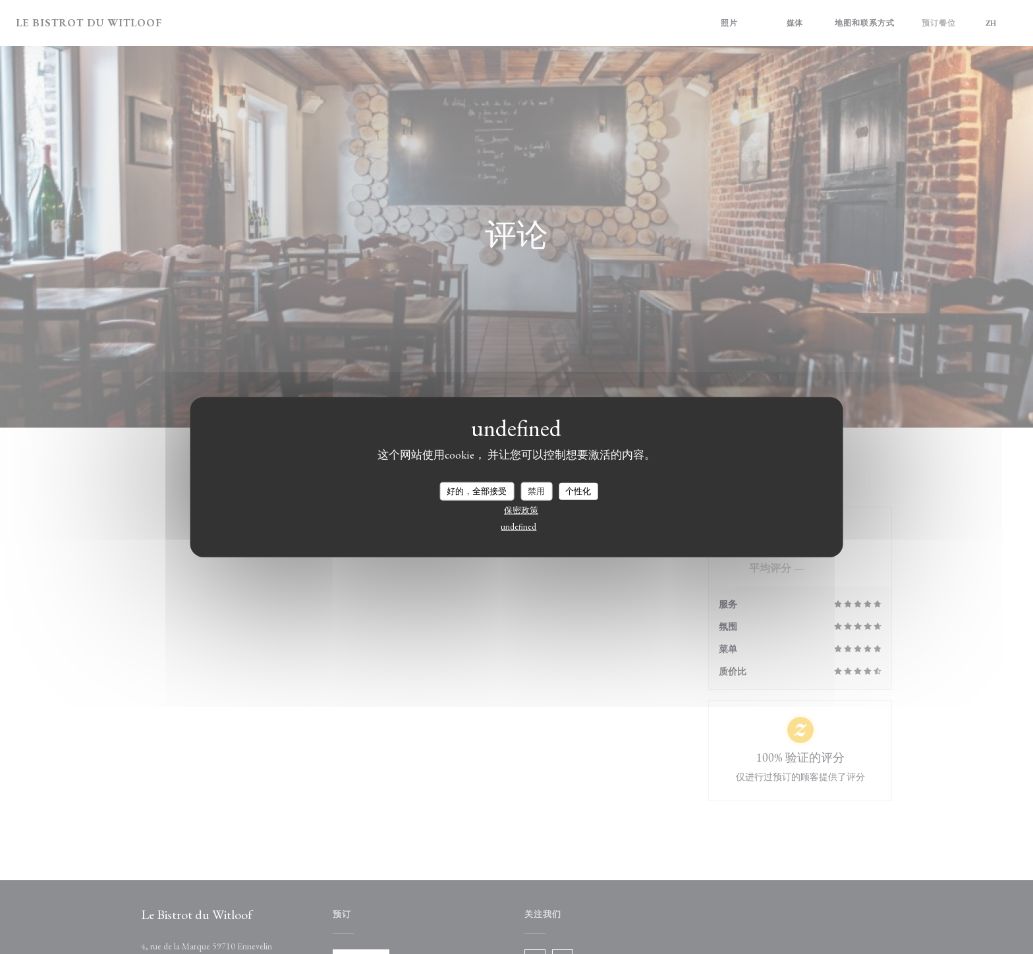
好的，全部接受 (477, 491)
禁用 (536, 491)
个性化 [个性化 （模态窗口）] (578, 491)
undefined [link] (518, 526)
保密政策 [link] (521, 509)
